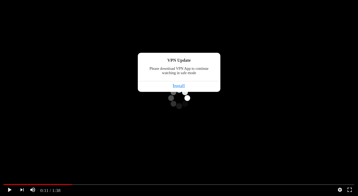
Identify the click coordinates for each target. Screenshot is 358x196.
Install (179, 86)
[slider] (179, 184)
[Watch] (10, 190)
